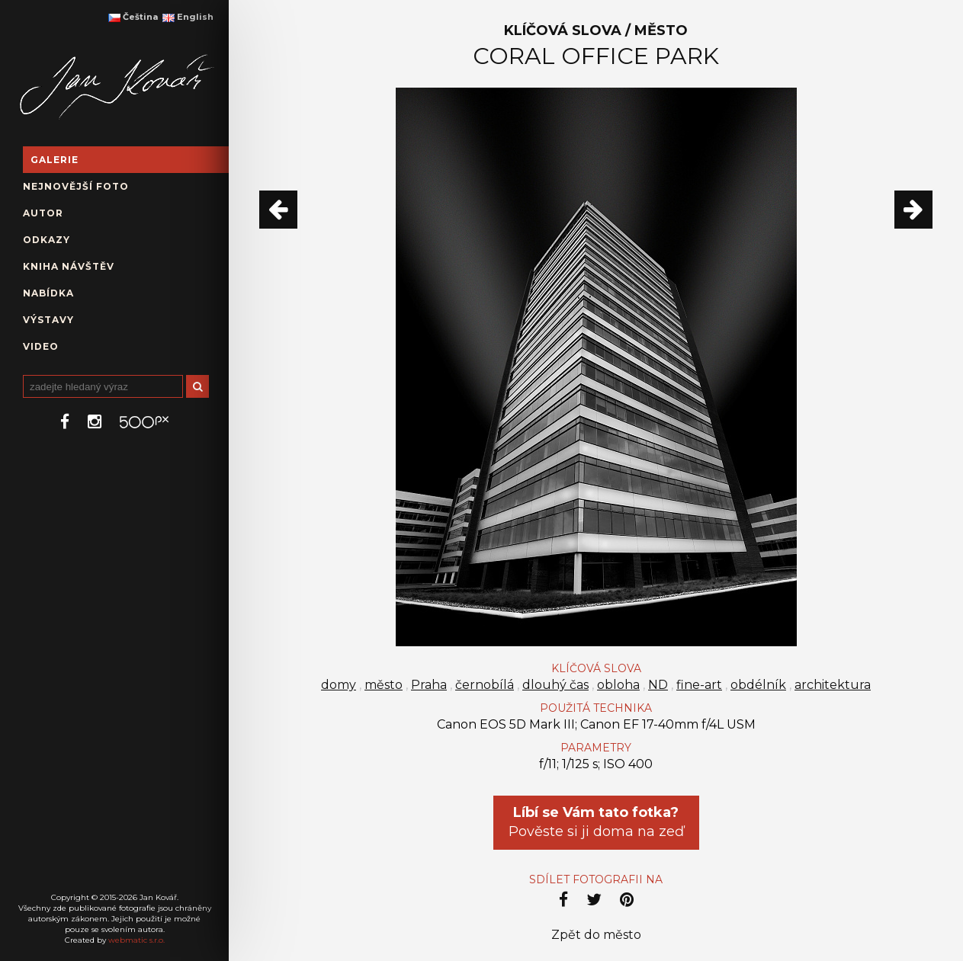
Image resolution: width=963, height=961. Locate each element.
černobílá (484, 685)
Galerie (54, 159)
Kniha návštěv (68, 266)
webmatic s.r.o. (136, 940)
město (383, 685)
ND (658, 685)
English (187, 16)
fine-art (699, 685)
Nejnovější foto (76, 186)
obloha (618, 685)
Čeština (133, 16)
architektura (832, 685)
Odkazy (46, 239)
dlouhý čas (555, 685)
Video (41, 346)
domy (338, 685)
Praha (429, 685)
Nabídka (48, 293)
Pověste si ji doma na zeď (596, 822)
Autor (43, 213)
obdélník (758, 685)
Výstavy (48, 319)
